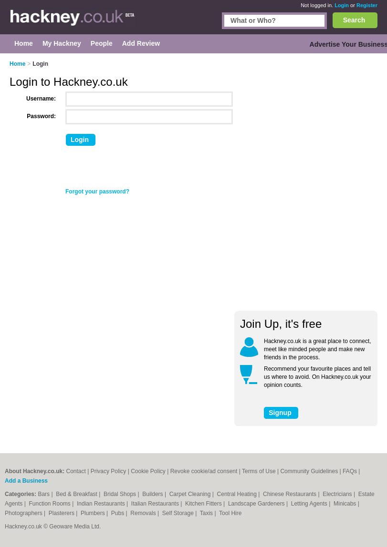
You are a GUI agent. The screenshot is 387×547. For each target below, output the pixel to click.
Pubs (118, 513)
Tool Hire (230, 513)
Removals (143, 513)
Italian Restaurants (155, 503)
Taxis (207, 513)
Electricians (338, 494)
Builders (153, 494)
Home (17, 64)
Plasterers (62, 513)
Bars (44, 494)
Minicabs (346, 503)
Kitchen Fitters (204, 503)
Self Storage (178, 513)
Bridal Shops (120, 494)
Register (366, 5)
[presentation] (136, 169)
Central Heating (238, 494)
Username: (41, 98)
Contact (75, 471)
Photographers (24, 513)
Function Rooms (51, 503)
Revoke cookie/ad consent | (206, 471)
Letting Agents (310, 503)
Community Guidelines (309, 471)
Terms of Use (259, 471)
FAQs (350, 471)
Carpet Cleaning (190, 494)
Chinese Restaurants (290, 494)
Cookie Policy (148, 471)
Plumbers (93, 513)
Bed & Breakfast (77, 494)
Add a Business (26, 480)
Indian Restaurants (101, 503)
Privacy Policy (108, 471)
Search (354, 20)
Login (342, 5)
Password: (41, 116)
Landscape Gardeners (257, 503)
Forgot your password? (97, 191)
